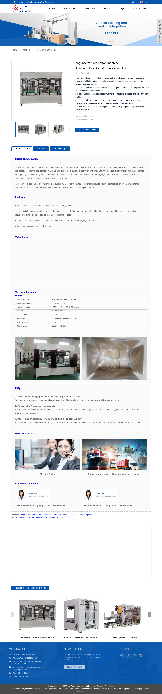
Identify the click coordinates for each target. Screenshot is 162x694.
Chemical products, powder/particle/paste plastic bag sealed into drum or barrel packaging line (57, 515)
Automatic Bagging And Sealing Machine (41, 689)
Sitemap (100, 686)
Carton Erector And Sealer (68, 689)
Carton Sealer (18, 689)
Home (52, 9)
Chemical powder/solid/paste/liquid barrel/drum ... (81, 638)
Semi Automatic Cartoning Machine (93, 689)
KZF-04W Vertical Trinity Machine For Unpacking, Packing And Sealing (44, 517)
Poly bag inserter (43, 50)
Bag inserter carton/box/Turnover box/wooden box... (38, 638)
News (107, 9)
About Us (89, 9)
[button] (69, 129)
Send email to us (88, 130)
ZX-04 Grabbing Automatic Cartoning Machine (124, 638)
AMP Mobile (109, 686)
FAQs (121, 9)
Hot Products (90, 686)
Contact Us (139, 9)
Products (69, 9)
